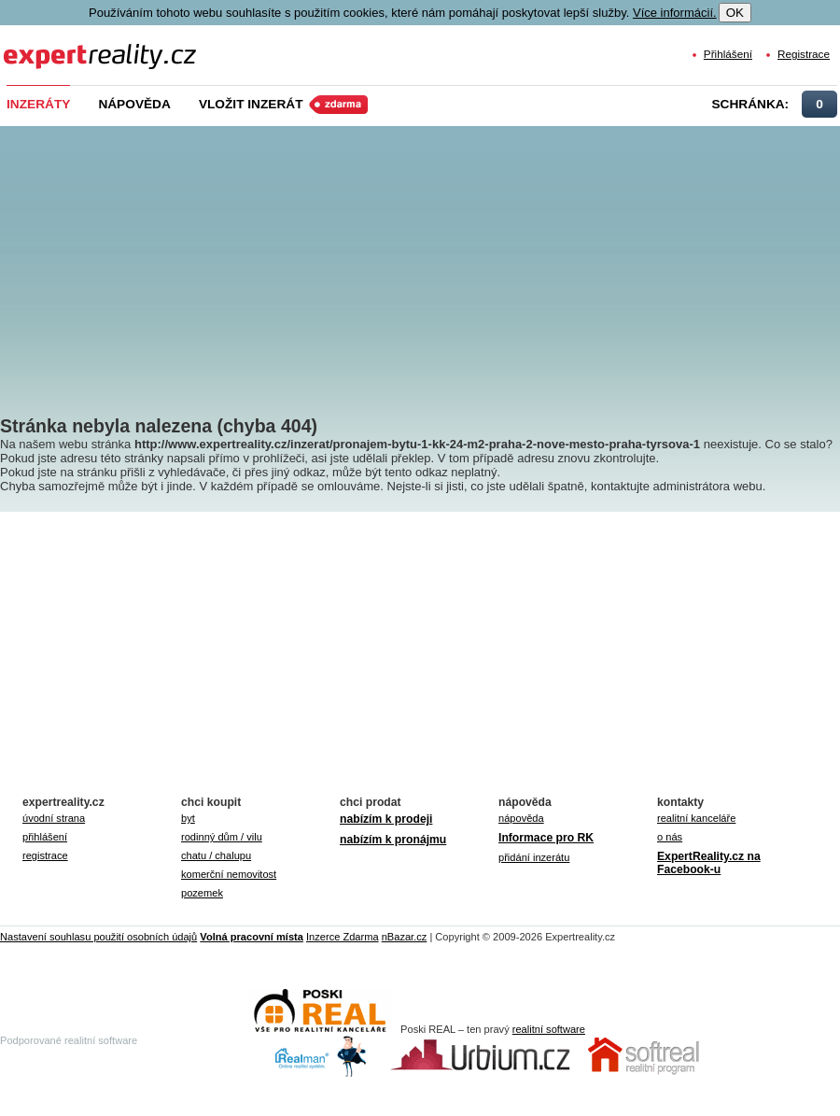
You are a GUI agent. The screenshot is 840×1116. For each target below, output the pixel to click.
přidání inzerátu (533, 857)
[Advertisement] (421, 257)
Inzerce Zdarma (342, 936)
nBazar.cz (404, 936)
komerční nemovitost (228, 874)
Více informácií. (675, 13)
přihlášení (44, 836)
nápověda (521, 818)
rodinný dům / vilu (221, 836)
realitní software (548, 1029)
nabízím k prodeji (386, 819)
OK (735, 13)
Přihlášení (728, 54)
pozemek (202, 892)
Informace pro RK (546, 837)
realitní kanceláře (696, 818)
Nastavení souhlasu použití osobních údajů (98, 936)
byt (188, 818)
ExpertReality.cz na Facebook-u (709, 863)
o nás (669, 836)
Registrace (803, 54)
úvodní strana (53, 818)
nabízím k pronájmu (393, 839)
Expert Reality (38, 45)
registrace (45, 855)
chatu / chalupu (216, 855)
